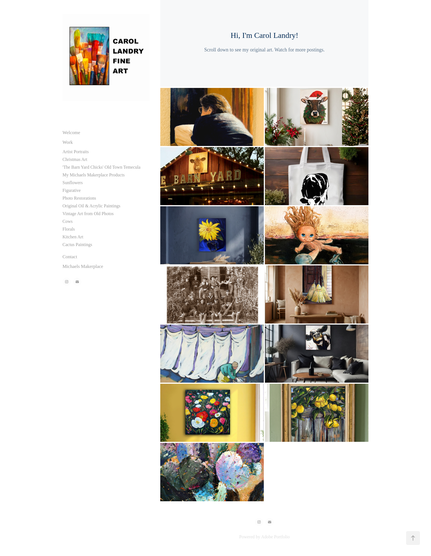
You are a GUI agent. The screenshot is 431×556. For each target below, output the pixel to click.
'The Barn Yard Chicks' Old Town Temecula (102, 167)
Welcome (71, 132)
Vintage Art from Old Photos (88, 213)
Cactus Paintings (77, 244)
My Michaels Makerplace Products (94, 175)
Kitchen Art (73, 236)
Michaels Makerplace (83, 266)
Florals (69, 229)
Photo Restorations (79, 198)
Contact (70, 256)
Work (68, 142)
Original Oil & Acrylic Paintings (91, 205)
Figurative (72, 190)
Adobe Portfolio (275, 536)
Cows (68, 221)
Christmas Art (75, 159)
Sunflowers (73, 182)
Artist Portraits (76, 151)
